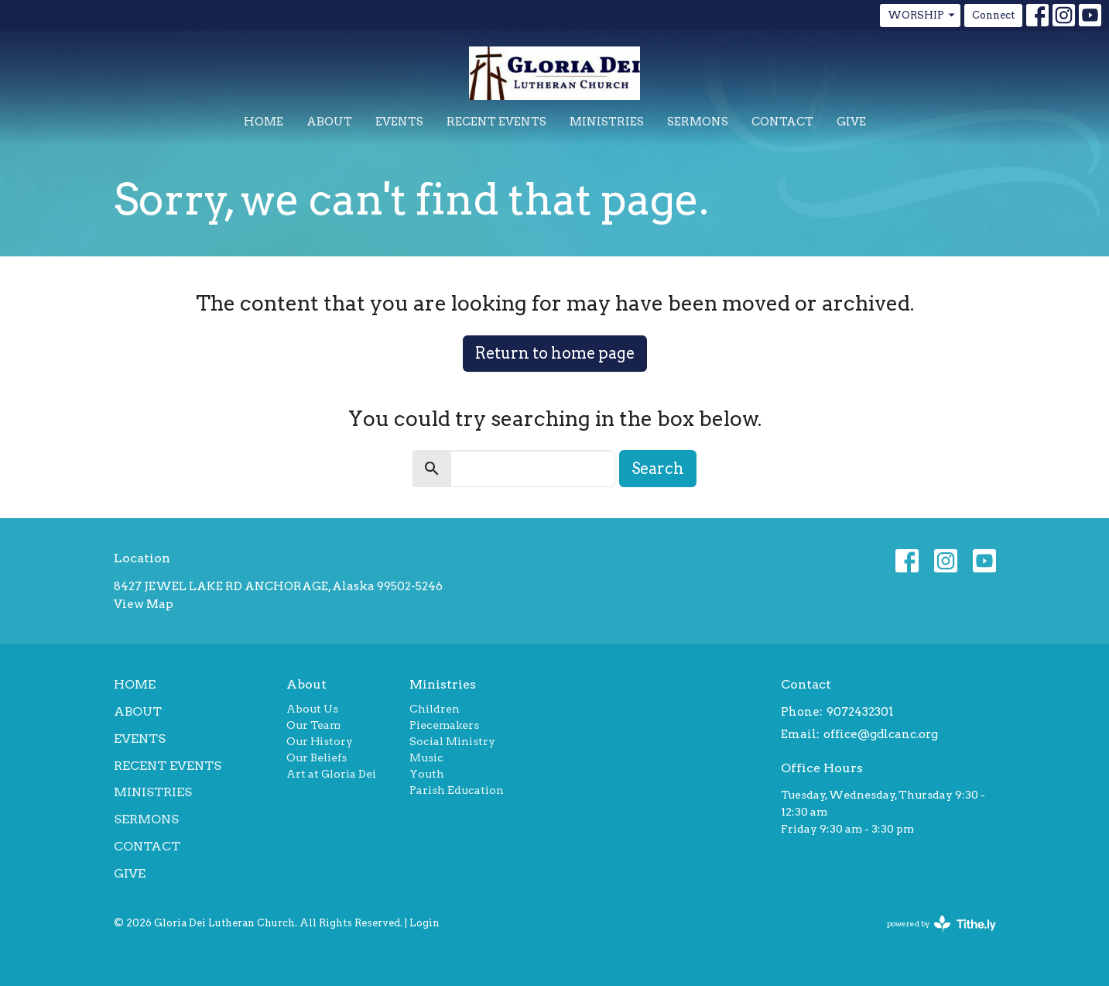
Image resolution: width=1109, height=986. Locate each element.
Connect (993, 15)
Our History (319, 741)
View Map (143, 604)
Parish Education (456, 790)
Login (424, 923)
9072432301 (860, 712)
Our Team (313, 725)
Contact (782, 122)
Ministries (607, 122)
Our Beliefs (316, 757)
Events (399, 122)
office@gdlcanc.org (880, 734)
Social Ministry (452, 741)
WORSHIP (922, 15)
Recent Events (496, 122)
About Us (312, 709)
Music (426, 757)
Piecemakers (444, 725)
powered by (941, 923)
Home (263, 122)
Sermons (697, 122)
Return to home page (555, 353)
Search (658, 468)
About (329, 122)
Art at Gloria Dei (331, 774)
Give (851, 122)
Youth (426, 774)
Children (434, 709)
